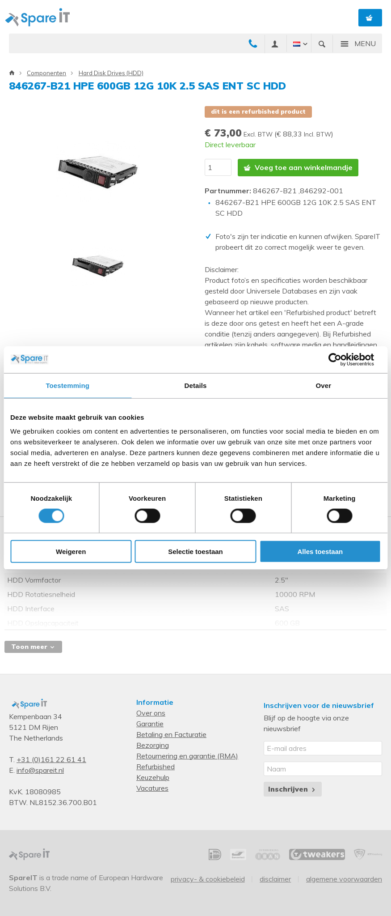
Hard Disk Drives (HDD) (111, 73)
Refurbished (155, 766)
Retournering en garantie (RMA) (187, 755)
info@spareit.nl (40, 770)
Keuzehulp (152, 777)
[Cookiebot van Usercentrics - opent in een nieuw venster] (342, 359)
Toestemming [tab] (67, 385)
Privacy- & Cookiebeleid (208, 878)
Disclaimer (275, 878)
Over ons (150, 712)
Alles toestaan (320, 551)
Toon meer (33, 647)
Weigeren (71, 551)
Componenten (46, 73)
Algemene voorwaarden (344, 878)
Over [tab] (324, 385)
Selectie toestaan (195, 551)
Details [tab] (196, 385)
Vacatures (152, 788)
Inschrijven (292, 788)
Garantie (150, 723)
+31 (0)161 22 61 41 (51, 759)
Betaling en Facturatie (171, 734)
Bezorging (152, 745)
